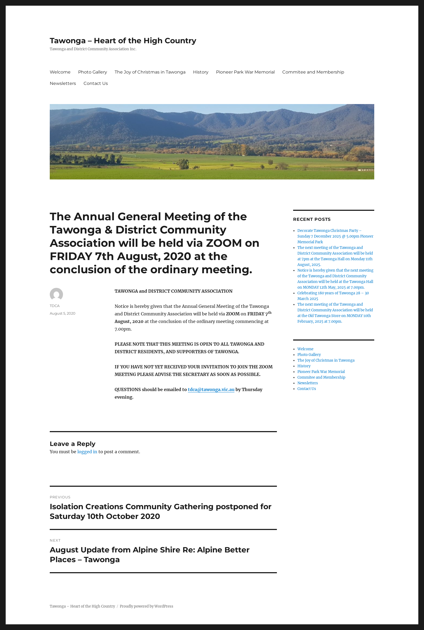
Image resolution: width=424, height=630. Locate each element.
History (200, 72)
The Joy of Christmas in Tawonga (150, 72)
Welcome (60, 72)
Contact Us (96, 83)
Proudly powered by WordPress (146, 606)
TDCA (54, 306)
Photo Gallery (92, 72)
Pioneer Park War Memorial (245, 72)
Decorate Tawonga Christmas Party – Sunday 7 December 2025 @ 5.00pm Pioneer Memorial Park (335, 236)
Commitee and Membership (313, 72)
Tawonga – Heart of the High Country (123, 40)
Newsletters (63, 83)
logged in (87, 451)
